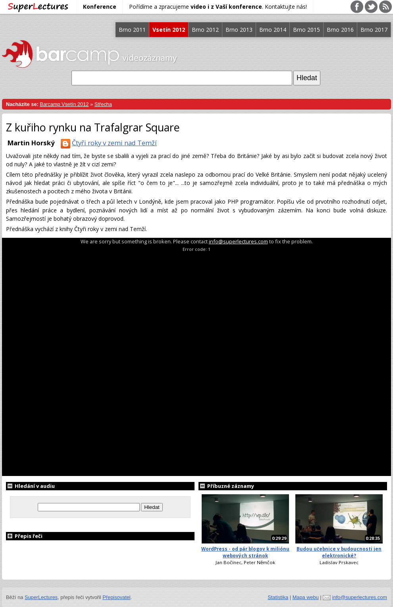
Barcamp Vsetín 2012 (64, 104)
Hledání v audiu (30, 485)
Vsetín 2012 (168, 29)
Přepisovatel (116, 597)
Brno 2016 (340, 29)
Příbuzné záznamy (226, 485)
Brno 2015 (306, 29)
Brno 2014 (272, 29)
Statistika (278, 597)
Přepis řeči (24, 536)
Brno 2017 (373, 29)
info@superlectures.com (238, 241)
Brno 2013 (238, 29)
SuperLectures (41, 597)
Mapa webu (306, 597)
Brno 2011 (132, 29)
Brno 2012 (205, 29)
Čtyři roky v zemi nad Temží (107, 142)
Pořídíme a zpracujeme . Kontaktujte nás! (218, 6)
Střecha (103, 104)
